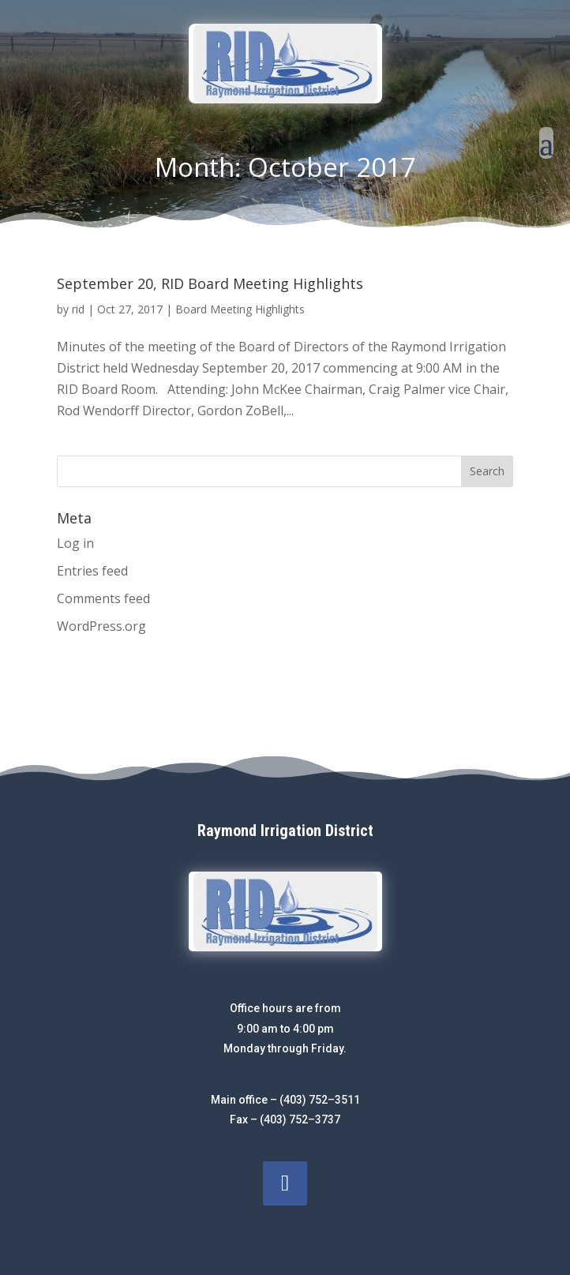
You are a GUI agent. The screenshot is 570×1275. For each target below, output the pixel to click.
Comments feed (103, 598)
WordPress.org (101, 626)
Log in (75, 543)
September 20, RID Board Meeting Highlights (210, 283)
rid (78, 309)
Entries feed (92, 570)
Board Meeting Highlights (240, 309)
